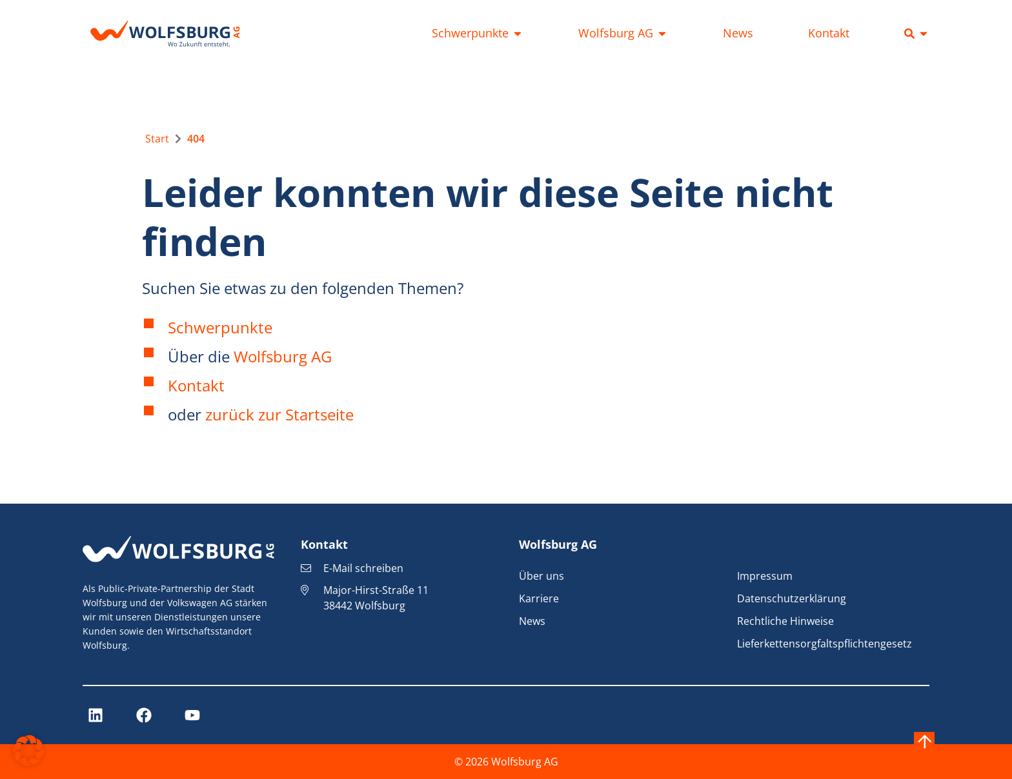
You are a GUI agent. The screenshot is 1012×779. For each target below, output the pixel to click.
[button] (28, 750)
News (532, 621)
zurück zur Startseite (279, 414)
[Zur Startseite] (157, 139)
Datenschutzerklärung (791, 598)
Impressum (765, 576)
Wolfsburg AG (283, 356)
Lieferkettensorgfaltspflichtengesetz (824, 643)
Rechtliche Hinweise (785, 621)
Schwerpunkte (220, 327)
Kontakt (196, 385)
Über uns (541, 576)
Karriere (539, 598)
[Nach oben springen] (924, 742)
